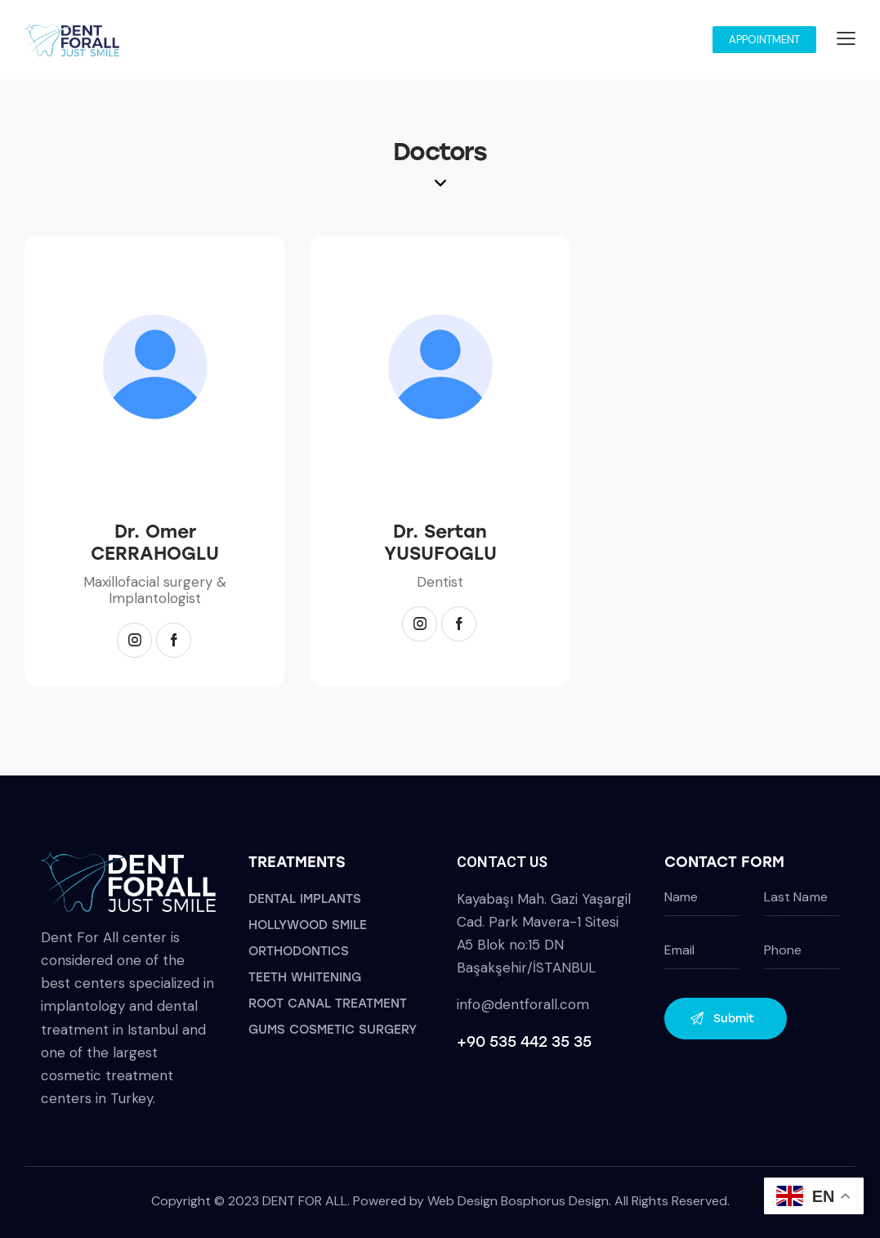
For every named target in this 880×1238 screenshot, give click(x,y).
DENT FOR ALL (304, 1200)
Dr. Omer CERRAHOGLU (155, 542)
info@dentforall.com (523, 1004)
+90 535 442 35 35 (524, 1042)
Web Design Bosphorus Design (518, 1200)
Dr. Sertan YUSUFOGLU (440, 542)
